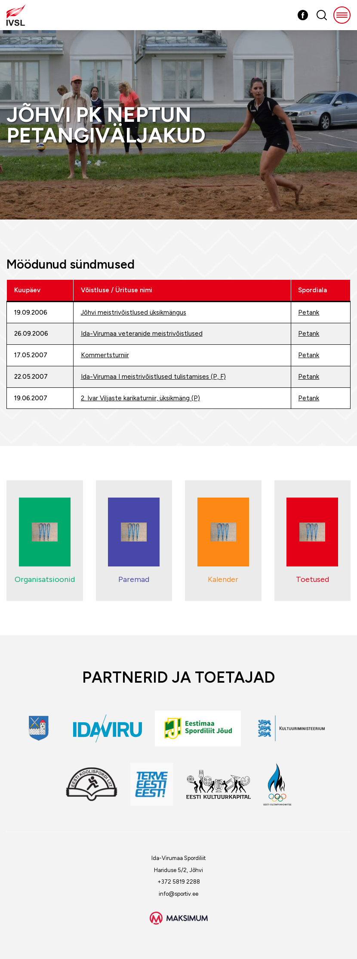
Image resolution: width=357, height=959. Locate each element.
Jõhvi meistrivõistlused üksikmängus (133, 312)
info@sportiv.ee (178, 894)
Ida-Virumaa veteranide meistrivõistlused (142, 333)
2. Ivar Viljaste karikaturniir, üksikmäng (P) (140, 398)
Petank (308, 312)
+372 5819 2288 (178, 882)
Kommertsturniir (105, 355)
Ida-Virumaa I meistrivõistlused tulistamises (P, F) (153, 377)
